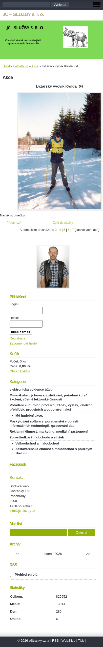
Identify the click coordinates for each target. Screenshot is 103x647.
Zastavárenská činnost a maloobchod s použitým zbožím (53, 451)
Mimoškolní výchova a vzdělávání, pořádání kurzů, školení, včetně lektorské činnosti (49, 397)
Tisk (81, 640)
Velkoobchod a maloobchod (37, 443)
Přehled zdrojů (26, 574)
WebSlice (68, 640)
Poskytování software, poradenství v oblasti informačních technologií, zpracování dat (44, 423)
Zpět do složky (63, 223)
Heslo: (14, 318)
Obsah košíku (20, 371)
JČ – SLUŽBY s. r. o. (23, 14)
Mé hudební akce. (29, 415)
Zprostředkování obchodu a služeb (37, 437)
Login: (14, 304)
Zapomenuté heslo (23, 343)
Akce (34, 66)
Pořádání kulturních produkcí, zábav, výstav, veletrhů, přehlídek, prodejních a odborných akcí (51, 407)
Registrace (17, 338)
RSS (55, 640)
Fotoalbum (20, 66)
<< (17, 554)
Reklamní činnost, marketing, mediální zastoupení (49, 431)
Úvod (6, 66)
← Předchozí (11, 223)
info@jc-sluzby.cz (22, 511)
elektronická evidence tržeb (31, 389)
